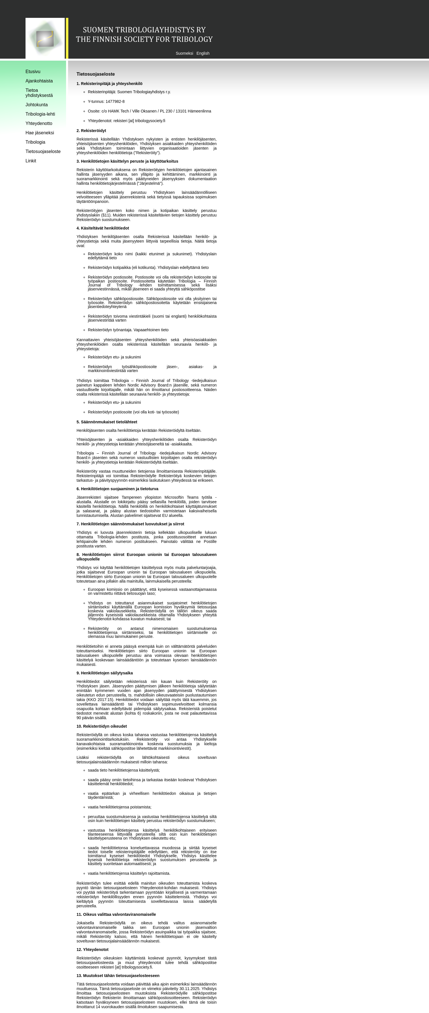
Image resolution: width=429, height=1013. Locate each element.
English (203, 53)
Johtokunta (37, 104)
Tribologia (35, 142)
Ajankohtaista (39, 80)
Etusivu (33, 71)
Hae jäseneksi (40, 132)
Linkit (31, 160)
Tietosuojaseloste (43, 151)
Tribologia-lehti (40, 114)
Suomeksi (184, 53)
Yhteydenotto (39, 123)
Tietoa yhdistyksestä (39, 93)
